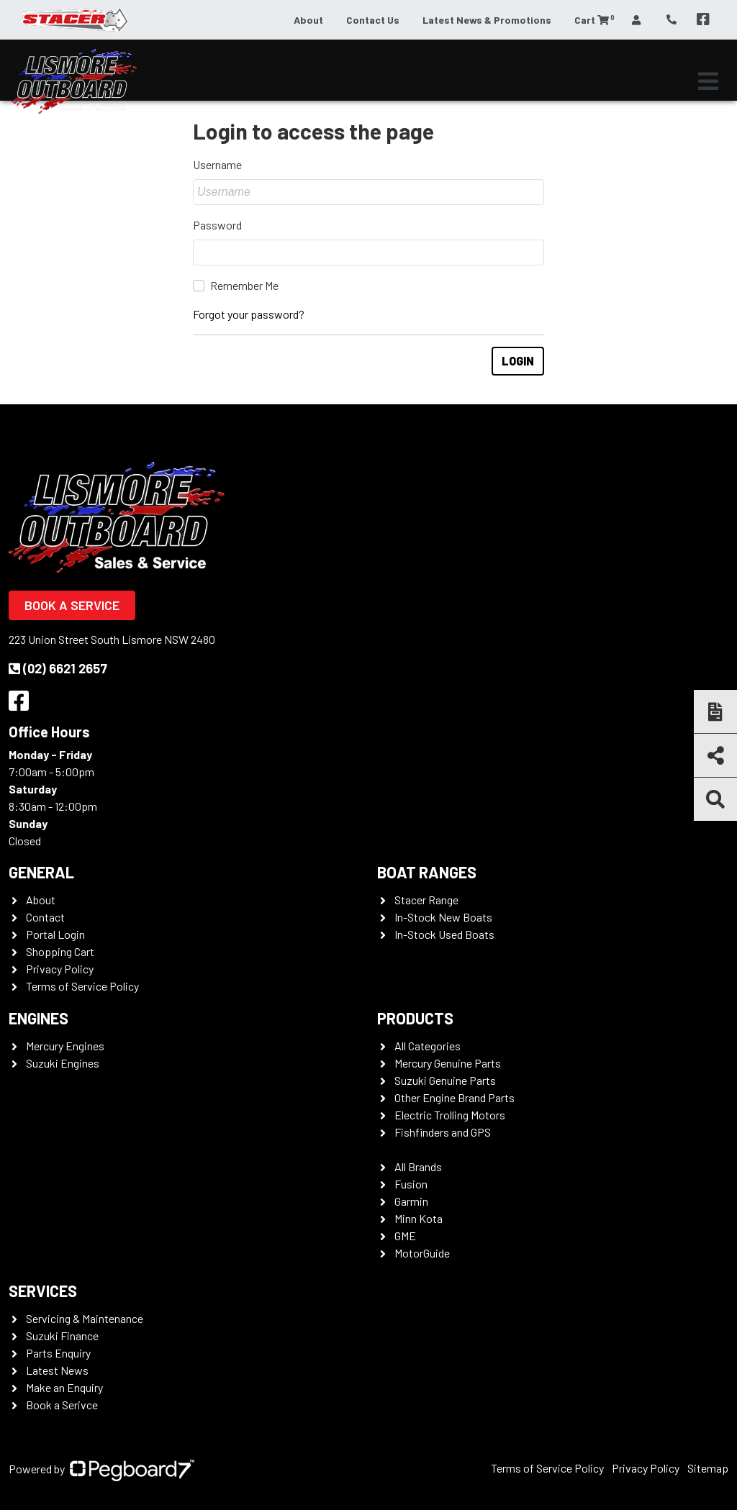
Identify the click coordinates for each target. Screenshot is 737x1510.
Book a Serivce (62, 1404)
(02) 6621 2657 (58, 668)
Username (217, 164)
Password (217, 225)
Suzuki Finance (62, 1335)
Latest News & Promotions (486, 20)
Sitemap (707, 1468)
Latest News (57, 1370)
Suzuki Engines (62, 1063)
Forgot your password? (248, 314)
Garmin (411, 1201)
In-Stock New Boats (443, 917)
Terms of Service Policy (82, 986)
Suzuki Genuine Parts (445, 1080)
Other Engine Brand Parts (454, 1097)
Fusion (411, 1184)
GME (405, 1235)
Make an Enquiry (64, 1387)
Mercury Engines (65, 1045)
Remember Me (244, 285)
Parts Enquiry (58, 1353)
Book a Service (71, 605)
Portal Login (55, 934)
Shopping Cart (60, 951)
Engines (38, 1018)
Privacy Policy (60, 968)
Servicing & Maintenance (84, 1318)
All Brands (418, 1166)
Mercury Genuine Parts (447, 1063)
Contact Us (372, 20)
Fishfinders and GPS (442, 1132)
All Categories (427, 1045)
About (308, 20)
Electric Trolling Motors (449, 1115)
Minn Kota (418, 1218)
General (41, 872)
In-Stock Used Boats (444, 934)
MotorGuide (422, 1253)
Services (43, 1290)
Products (415, 1018)
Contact (45, 917)
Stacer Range (426, 899)
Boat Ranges (426, 872)
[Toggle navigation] (708, 81)
